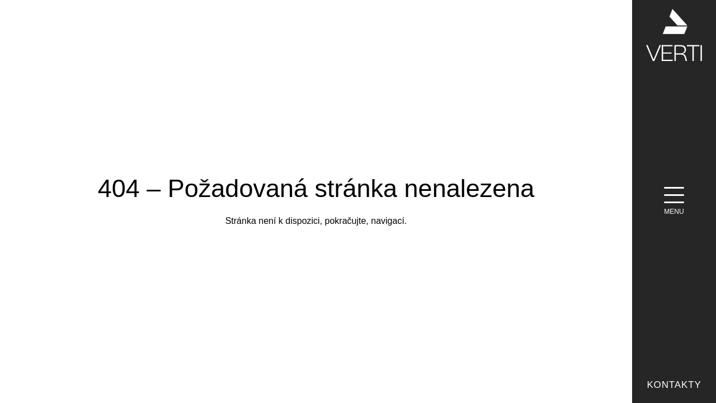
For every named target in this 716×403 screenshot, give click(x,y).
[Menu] (674, 201)
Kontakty (674, 384)
